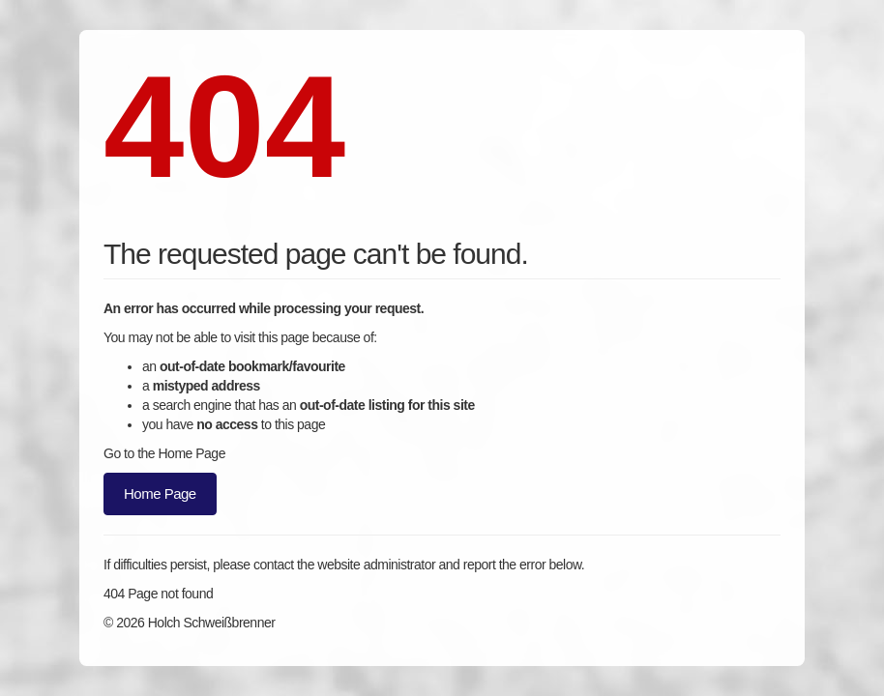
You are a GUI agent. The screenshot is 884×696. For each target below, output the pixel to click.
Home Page (160, 493)
